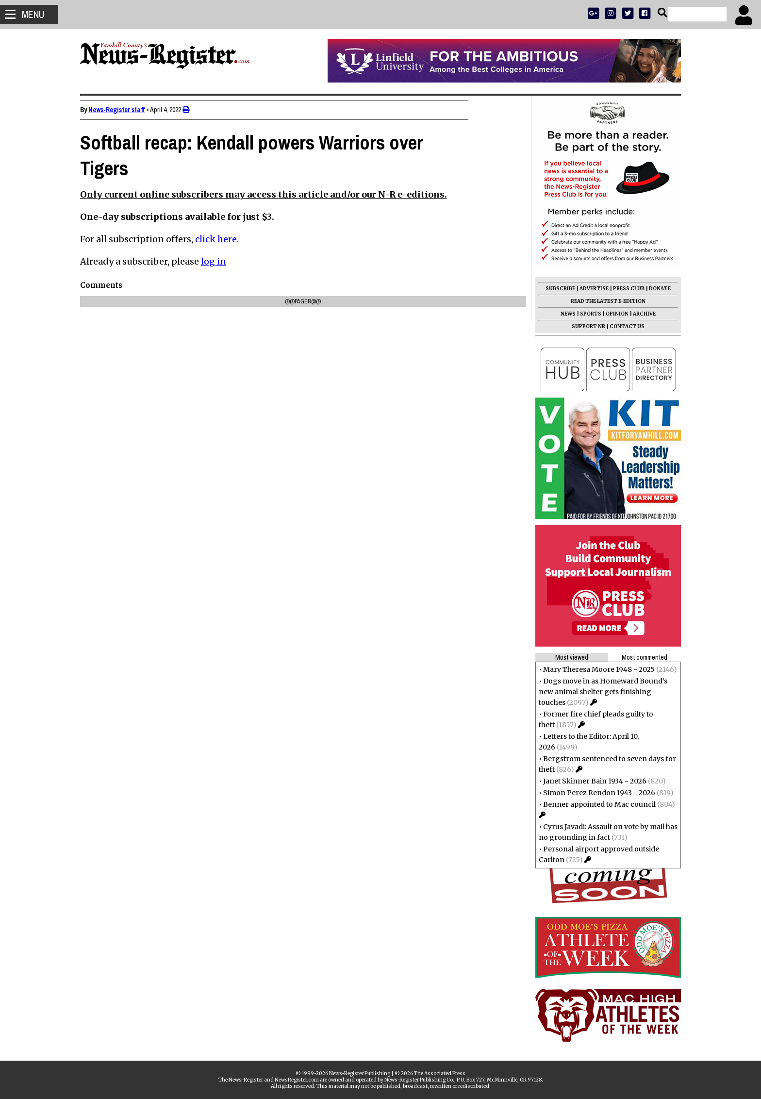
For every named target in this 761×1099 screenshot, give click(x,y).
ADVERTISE (589, 288)
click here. (221, 239)
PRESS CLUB (624, 288)
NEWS (563, 314)
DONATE (655, 288)
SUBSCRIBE (556, 288)
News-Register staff (121, 109)
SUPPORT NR (584, 326)
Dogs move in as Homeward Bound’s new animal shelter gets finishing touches (598, 692)
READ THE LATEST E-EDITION (603, 301)
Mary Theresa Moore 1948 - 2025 (594, 669)
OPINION (612, 314)
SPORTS (586, 314)
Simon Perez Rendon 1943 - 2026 (595, 792)
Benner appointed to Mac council (595, 804)
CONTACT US (622, 326)
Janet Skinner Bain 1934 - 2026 (590, 781)
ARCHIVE (640, 314)
